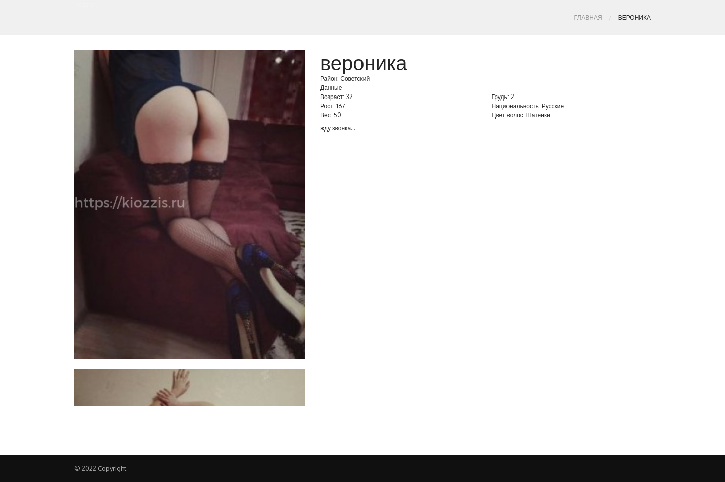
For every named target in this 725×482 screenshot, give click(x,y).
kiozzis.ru (87, 4)
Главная (588, 17)
